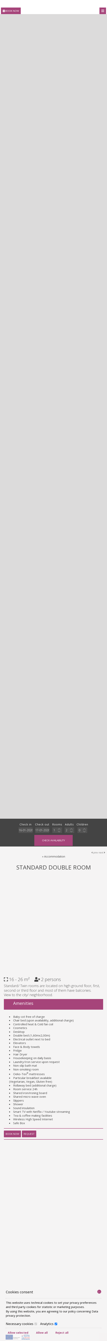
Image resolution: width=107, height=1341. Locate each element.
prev (94, 852)
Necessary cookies (21, 1324)
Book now (11, 11)
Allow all (42, 1332)
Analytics (48, 1324)
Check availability (53, 840)
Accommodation (54, 856)
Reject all (61, 1332)
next (102, 852)
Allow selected (18, 1332)
